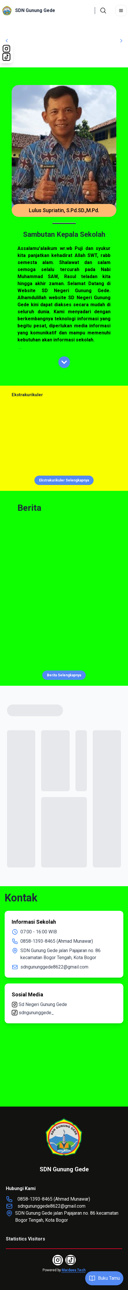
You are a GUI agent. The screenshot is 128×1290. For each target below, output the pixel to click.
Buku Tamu (104, 1278)
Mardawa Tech (73, 1270)
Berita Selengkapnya (64, 675)
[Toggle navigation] (121, 10)
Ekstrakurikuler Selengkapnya (64, 480)
